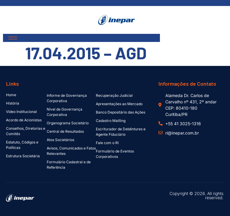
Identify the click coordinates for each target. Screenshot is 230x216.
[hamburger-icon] (12, 38)
